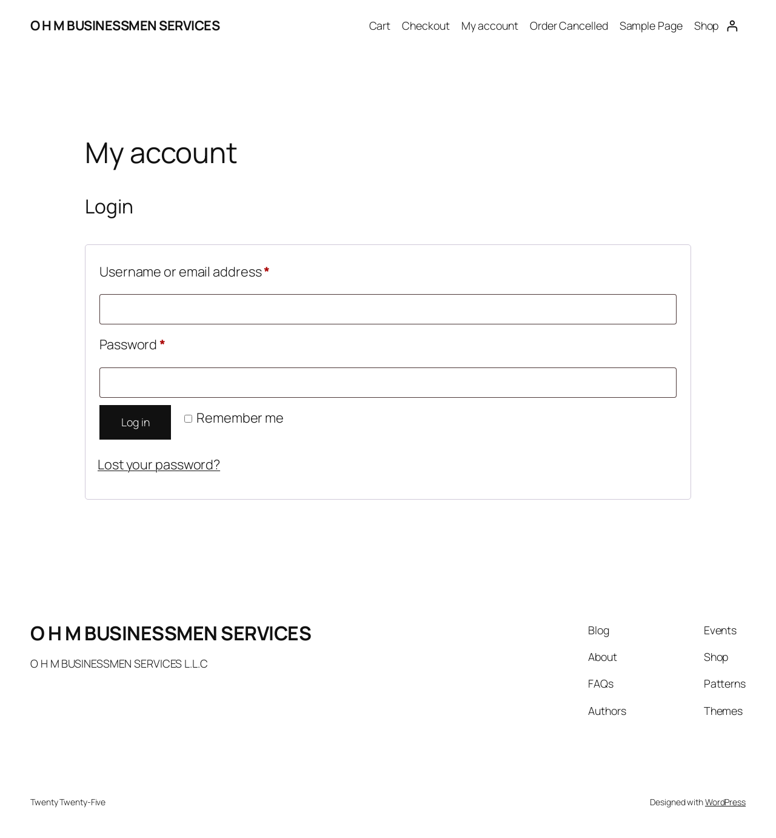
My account (489, 25)
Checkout (425, 25)
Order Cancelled (569, 25)
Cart (380, 25)
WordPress (725, 802)
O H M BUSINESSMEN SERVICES (124, 25)
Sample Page (651, 25)
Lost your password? (159, 464)
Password (159, 343)
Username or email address (212, 270)
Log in (135, 422)
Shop (706, 25)
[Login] (732, 25)
